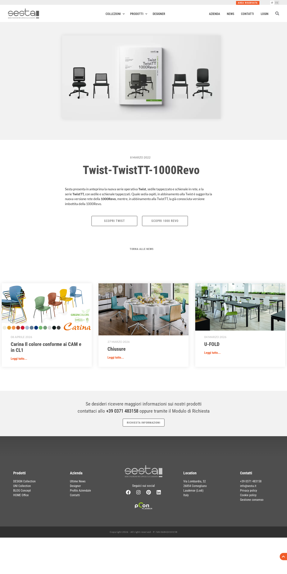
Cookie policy (248, 495)
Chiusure (116, 349)
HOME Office (21, 495)
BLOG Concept (22, 490)
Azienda (214, 14)
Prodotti (138, 14)
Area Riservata (248, 2)
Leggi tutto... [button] (19, 358)
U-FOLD (212, 344)
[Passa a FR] (276, 3)
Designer (159, 14)
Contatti (247, 14)
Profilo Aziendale (80, 490)
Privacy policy (248, 490)
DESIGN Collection (24, 481)
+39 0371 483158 (122, 411)
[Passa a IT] (272, 3)
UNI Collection (22, 486)
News (230, 14)
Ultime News (77, 481)
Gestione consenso (251, 500)
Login (264, 14)
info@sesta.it (248, 486)
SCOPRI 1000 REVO (165, 221)
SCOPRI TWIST (114, 221)
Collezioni (115, 14)
